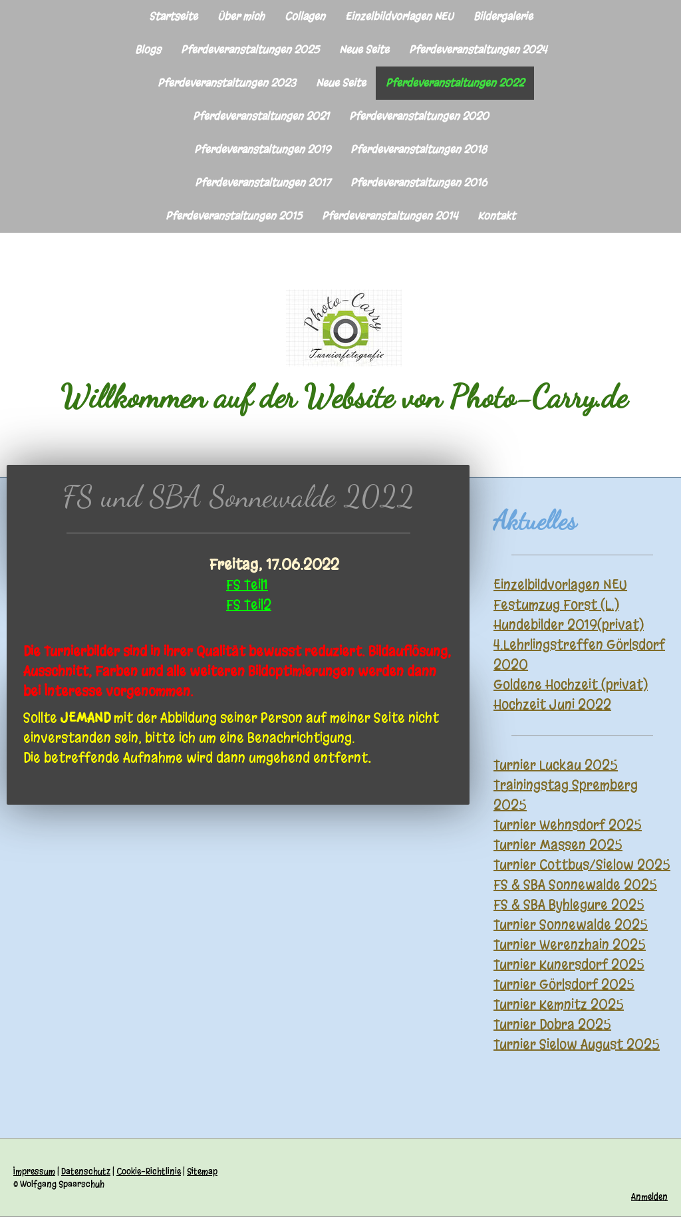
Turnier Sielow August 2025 (576, 1044)
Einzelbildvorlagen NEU (399, 16)
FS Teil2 (248, 605)
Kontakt (496, 216)
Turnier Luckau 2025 (555, 765)
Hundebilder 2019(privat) (568, 625)
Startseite (173, 16)
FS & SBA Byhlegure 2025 (568, 905)
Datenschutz (85, 1171)
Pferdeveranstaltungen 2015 (234, 216)
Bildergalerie (503, 16)
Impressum (34, 1171)
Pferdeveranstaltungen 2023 (227, 83)
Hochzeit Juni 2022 (552, 705)
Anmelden (649, 1196)
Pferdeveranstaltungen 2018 (418, 149)
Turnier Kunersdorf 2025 (568, 965)
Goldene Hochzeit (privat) (570, 685)
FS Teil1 (247, 585)
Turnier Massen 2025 (557, 845)
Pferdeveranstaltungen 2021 (261, 116)
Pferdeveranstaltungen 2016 (418, 183)
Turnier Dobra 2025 (552, 1024)
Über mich (241, 16)
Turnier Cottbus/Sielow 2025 (581, 865)
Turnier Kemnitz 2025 (558, 1005)
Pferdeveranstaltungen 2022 (455, 83)
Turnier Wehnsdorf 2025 (567, 825)
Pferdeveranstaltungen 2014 (390, 216)
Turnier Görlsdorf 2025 (563, 985)
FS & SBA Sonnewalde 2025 (575, 885)
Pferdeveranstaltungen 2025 (250, 50)
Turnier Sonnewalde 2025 (570, 925)
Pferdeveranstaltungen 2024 (478, 50)
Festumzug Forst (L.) (556, 605)
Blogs (148, 50)
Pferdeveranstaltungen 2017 (263, 183)
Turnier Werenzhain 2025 (569, 945)
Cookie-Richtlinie (148, 1171)
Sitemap (202, 1171)
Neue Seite (364, 50)
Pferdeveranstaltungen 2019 (262, 149)
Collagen (305, 16)
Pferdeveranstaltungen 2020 (419, 116)
